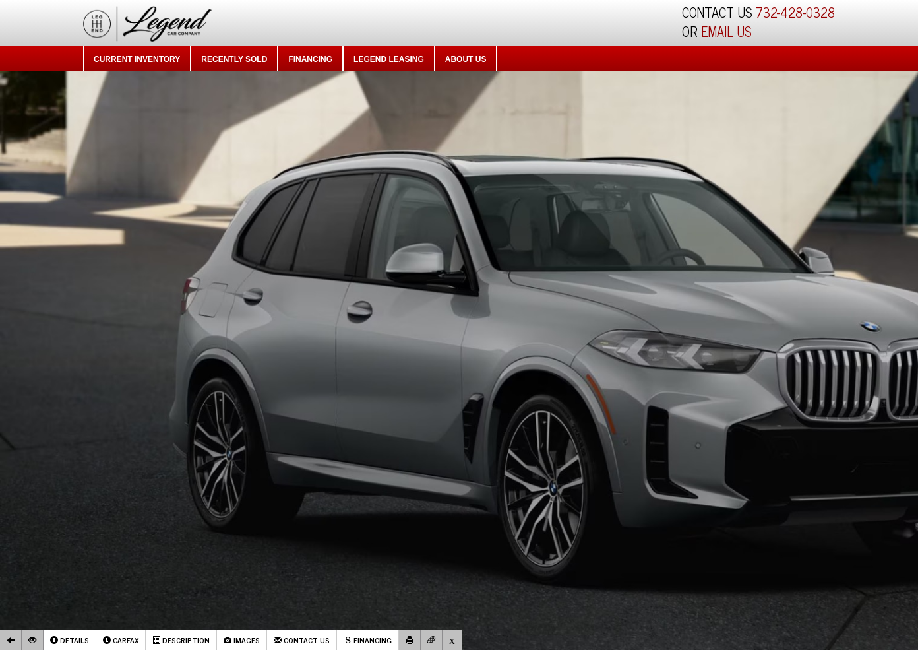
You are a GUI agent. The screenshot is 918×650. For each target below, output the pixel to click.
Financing (310, 59)
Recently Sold (234, 59)
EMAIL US (726, 31)
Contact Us (302, 640)
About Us (466, 59)
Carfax (120, 640)
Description (181, 640)
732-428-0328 (795, 12)
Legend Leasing (388, 59)
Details (69, 640)
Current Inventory (137, 59)
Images (242, 640)
